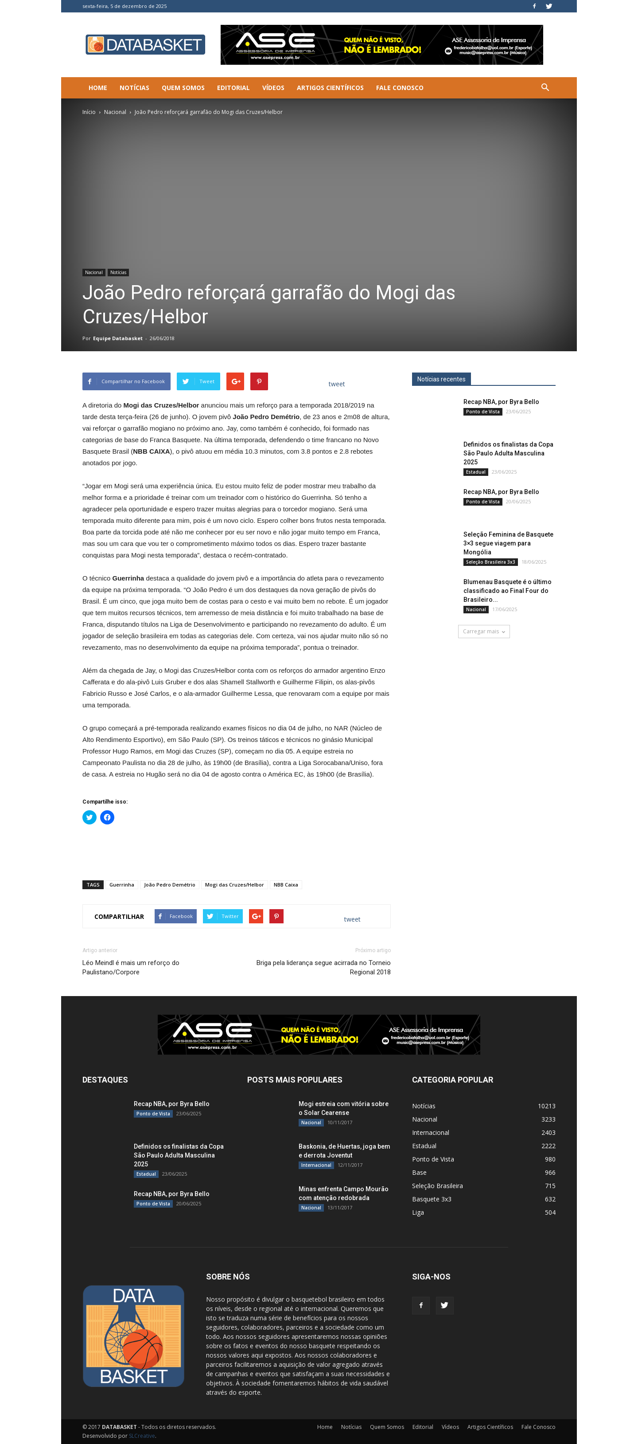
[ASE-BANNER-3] (319, 1035)
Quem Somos (183, 87)
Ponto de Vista (483, 411)
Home (98, 87)
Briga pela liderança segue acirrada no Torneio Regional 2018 (324, 967)
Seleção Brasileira (437, 1185)
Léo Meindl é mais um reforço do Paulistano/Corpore (130, 967)
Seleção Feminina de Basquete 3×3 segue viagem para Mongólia (508, 543)
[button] (545, 87)
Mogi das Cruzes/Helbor (234, 884)
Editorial (233, 87)
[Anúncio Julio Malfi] (484, 731)
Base (419, 1172)
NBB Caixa (286, 884)
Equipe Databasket (118, 338)
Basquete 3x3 (431, 1199)
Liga (418, 1212)
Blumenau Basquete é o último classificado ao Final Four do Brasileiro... (507, 590)
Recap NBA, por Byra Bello (501, 401)
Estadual (476, 472)
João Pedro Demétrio (169, 884)
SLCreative (142, 1436)
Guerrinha (121, 884)
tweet (337, 384)
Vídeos (273, 87)
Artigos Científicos (330, 87)
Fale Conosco (400, 87)
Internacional (316, 1165)
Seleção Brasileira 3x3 (490, 562)
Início (89, 112)
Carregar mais (484, 631)
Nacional (115, 112)
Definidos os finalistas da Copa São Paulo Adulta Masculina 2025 (508, 453)
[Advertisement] (236, 850)
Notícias (134, 87)
